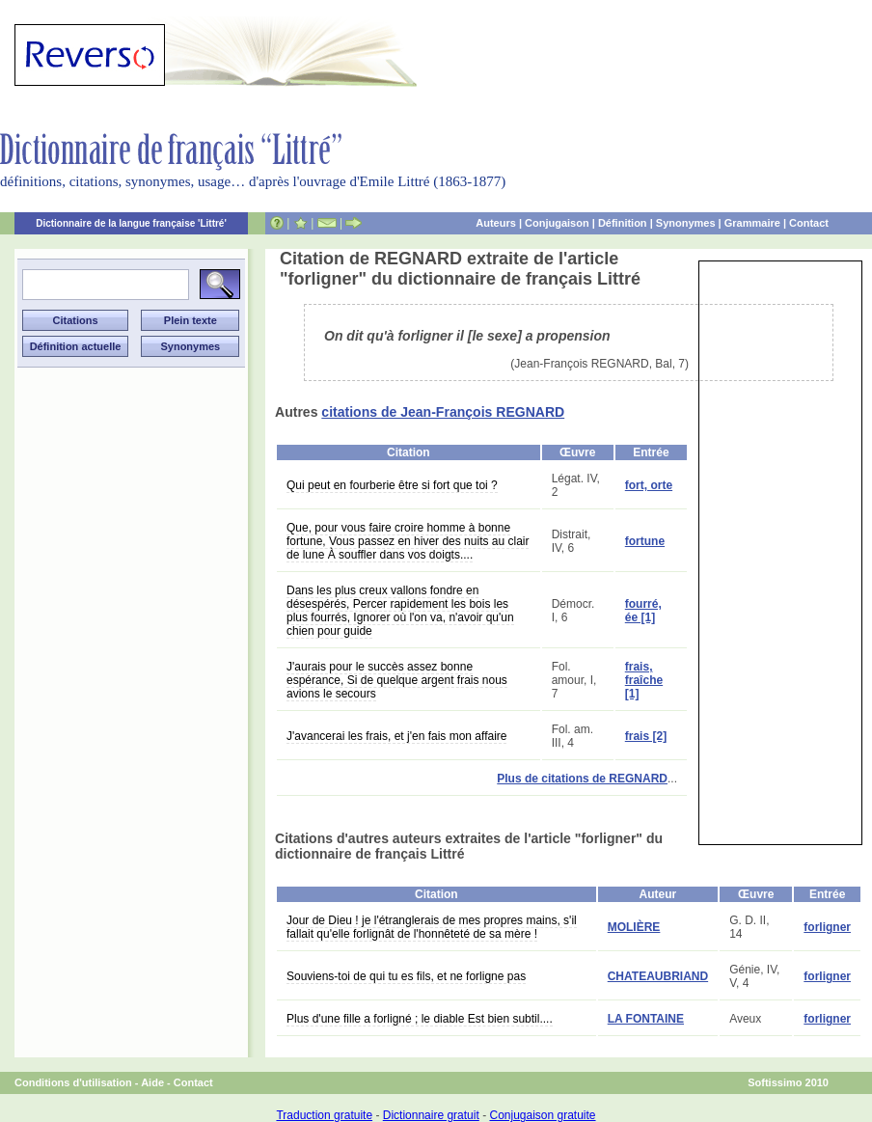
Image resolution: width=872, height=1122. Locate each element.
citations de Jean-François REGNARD (442, 412)
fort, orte (648, 485)
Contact (809, 223)
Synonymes (686, 223)
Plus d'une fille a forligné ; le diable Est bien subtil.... (419, 1019)
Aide (152, 1082)
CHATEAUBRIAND (658, 976)
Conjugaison (557, 223)
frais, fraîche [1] (644, 680)
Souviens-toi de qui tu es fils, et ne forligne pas (406, 976)
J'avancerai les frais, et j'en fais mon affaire (396, 736)
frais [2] (646, 736)
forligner (827, 927)
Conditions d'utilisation (73, 1082)
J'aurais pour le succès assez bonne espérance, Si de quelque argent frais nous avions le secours (396, 680)
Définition (622, 223)
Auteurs (496, 223)
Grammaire (752, 223)
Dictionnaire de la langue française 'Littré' (131, 223)
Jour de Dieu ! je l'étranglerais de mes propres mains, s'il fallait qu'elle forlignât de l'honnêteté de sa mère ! (431, 927)
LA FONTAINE (646, 1019)
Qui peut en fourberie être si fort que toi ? (392, 485)
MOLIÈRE (634, 927)
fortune (645, 541)
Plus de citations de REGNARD (582, 778)
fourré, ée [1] (643, 610)
